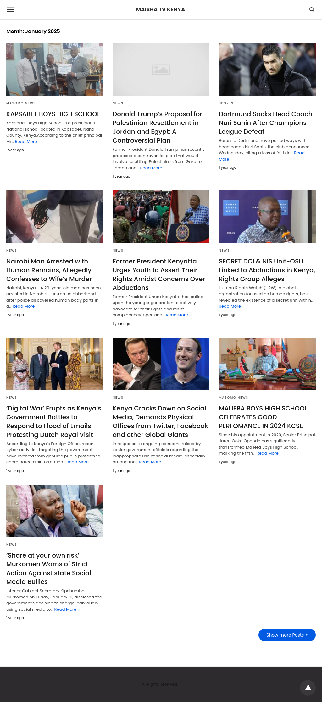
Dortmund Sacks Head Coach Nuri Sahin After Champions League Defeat (266, 123)
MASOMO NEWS (21, 103)
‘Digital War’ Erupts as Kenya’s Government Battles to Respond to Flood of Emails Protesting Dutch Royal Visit (53, 421)
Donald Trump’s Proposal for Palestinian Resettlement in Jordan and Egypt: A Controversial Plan (157, 127)
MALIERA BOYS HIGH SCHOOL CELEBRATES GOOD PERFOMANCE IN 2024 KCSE (263, 417)
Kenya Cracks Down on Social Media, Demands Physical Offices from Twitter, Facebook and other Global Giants (160, 421)
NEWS (118, 103)
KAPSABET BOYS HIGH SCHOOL (53, 114)
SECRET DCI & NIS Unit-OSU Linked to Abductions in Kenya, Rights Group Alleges (267, 270)
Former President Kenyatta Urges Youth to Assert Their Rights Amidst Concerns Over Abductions (159, 274)
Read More (26, 141)
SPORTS (226, 103)
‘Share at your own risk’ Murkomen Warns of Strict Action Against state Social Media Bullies (48, 568)
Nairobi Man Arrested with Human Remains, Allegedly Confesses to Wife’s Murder (49, 270)
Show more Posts (285, 635)
